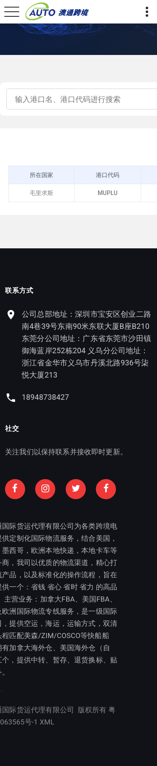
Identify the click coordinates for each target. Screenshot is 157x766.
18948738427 (45, 397)
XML (11, 722)
